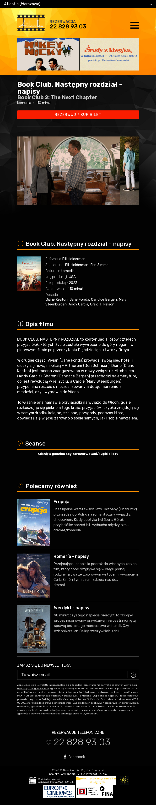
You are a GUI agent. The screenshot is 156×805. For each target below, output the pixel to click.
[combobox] (78, 4)
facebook (74, 757)
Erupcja (62, 501)
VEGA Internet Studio (92, 774)
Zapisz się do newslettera (44, 665)
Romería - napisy (71, 556)
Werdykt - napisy (71, 607)
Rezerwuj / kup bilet (78, 114)
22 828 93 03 (68, 26)
